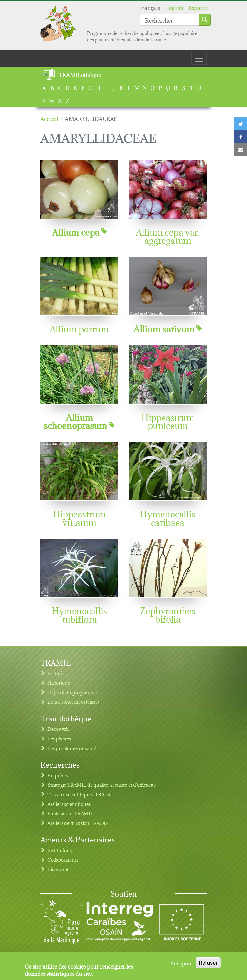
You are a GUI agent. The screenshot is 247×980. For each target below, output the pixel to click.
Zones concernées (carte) (73, 701)
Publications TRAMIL (70, 813)
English (174, 7)
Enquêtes (57, 775)
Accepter (181, 965)
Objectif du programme (72, 692)
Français (149, 7)
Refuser (208, 965)
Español (198, 7)
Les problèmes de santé (71, 748)
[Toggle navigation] (199, 59)
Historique (58, 682)
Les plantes (59, 738)
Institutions (59, 850)
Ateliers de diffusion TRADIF (77, 823)
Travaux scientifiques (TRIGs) (78, 794)
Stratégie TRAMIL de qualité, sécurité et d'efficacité (101, 784)
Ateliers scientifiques (69, 804)
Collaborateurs (62, 859)
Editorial (56, 673)
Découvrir (58, 728)
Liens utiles (59, 869)
